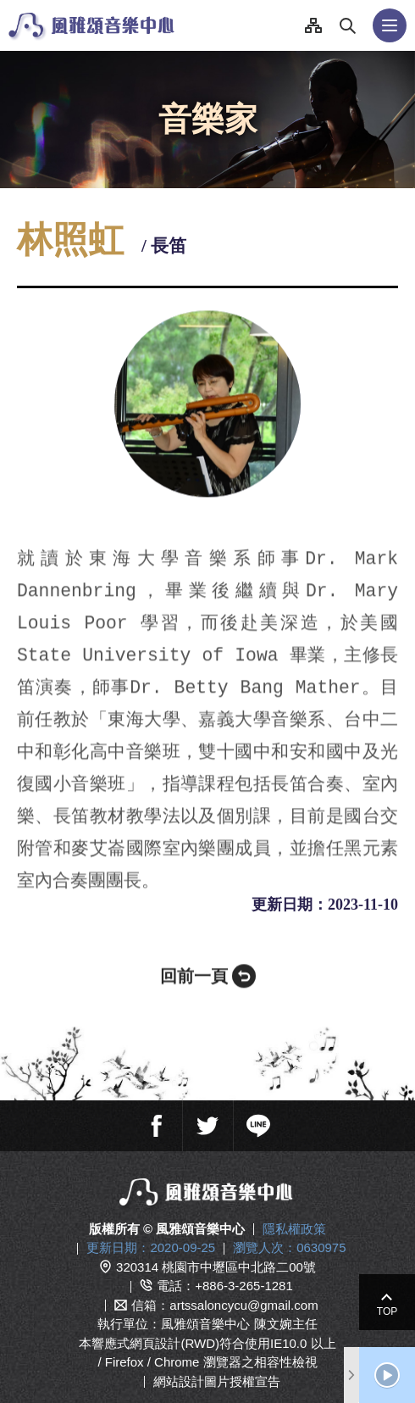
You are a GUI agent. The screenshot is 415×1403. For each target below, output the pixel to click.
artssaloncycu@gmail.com (243, 1296)
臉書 (156, 1116)
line (258, 1116)
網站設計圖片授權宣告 (216, 1372)
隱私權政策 (294, 1219)
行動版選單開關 (389, 25)
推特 (207, 1116)
